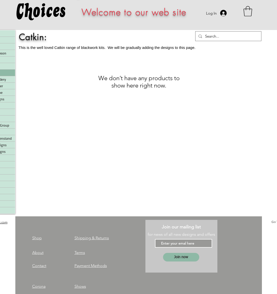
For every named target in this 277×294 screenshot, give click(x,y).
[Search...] (228, 36)
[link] (248, 11)
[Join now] (181, 257)
